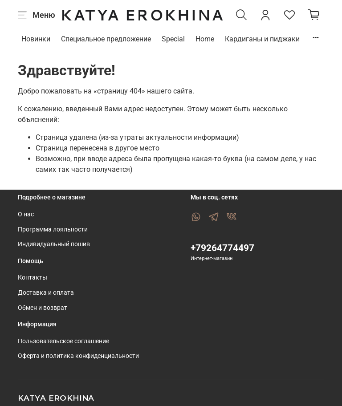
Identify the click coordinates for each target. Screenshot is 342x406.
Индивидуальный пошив (54, 244)
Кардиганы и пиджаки (262, 39)
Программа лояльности (53, 229)
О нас (26, 214)
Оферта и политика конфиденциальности (78, 356)
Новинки (35, 39)
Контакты (32, 277)
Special (173, 39)
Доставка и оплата (46, 292)
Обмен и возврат (42, 308)
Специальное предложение (106, 39)
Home (204, 39)
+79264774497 (222, 248)
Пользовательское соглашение (63, 341)
